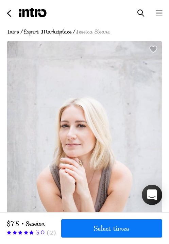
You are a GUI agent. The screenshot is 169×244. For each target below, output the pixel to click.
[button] (152, 195)
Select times (112, 228)
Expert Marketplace (48, 31)
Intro (13, 31)
